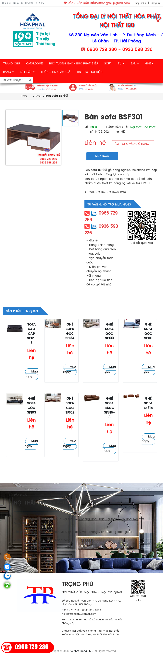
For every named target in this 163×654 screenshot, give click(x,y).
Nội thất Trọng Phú (81, 651)
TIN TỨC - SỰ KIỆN (90, 71)
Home (24, 95)
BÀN (135, 63)
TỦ (121, 63)
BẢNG (8, 71)
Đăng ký (155, 3)
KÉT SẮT (27, 71)
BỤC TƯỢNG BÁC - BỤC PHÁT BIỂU (73, 63)
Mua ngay (31, 374)
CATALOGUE (34, 63)
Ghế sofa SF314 (148, 403)
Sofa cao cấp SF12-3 (31, 334)
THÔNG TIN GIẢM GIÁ (55, 71)
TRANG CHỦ (11, 63)
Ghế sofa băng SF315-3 (109, 408)
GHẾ (149, 63)
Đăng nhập (140, 3)
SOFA (107, 63)
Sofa (38, 95)
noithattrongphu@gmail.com (110, 3)
